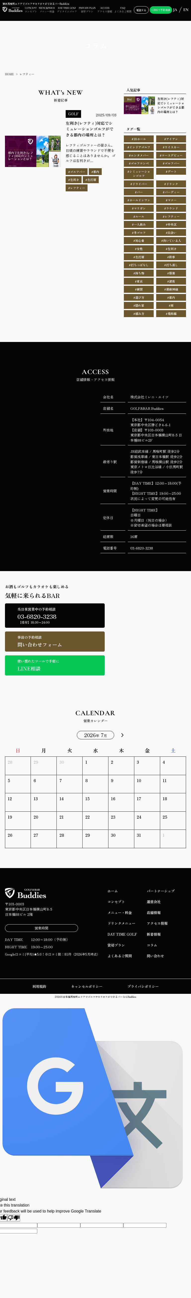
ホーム (112, 890)
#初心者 (138, 240)
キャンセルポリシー (86, 986)
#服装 (171, 273)
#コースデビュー (171, 155)
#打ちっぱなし (139, 265)
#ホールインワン (138, 200)
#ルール (138, 216)
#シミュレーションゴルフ (138, 173)
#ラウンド (171, 208)
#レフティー (171, 216)
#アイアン (171, 139)
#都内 (171, 297)
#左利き (171, 249)
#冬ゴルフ (139, 232)
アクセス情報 (157, 923)
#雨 (171, 305)
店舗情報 (154, 912)
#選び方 (138, 297)
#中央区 (171, 224)
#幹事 (171, 257)
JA (175, 9)
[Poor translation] (13, 1218)
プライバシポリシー (143, 986)
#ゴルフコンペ (139, 163)
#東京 (139, 281)
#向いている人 (171, 240)
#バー (139, 192)
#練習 (139, 289)
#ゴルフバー (171, 163)
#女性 (139, 249)
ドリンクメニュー (121, 923)
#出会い (171, 232)
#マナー (171, 200)
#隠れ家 (138, 305)
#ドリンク (171, 184)
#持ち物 (138, 273)
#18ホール (139, 139)
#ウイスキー (171, 147)
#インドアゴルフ (138, 147)
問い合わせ (155, 955)
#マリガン (139, 208)
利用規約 (39, 986)
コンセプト (116, 901)
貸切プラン (116, 945)
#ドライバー (138, 184)
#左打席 (138, 257)
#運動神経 (171, 289)
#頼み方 (138, 313)
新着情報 (154, 934)
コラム (152, 945)
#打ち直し (171, 265)
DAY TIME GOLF (122, 934)
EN (186, 9)
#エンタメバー (139, 155)
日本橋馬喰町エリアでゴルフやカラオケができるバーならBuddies (99, 997)
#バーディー (171, 192)
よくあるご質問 (119, 955)
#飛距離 (171, 313)
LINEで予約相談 (160, 10)
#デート (171, 171)
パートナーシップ (161, 890)
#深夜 (171, 281)
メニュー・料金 (119, 912)
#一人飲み (139, 224)
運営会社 (154, 901)
